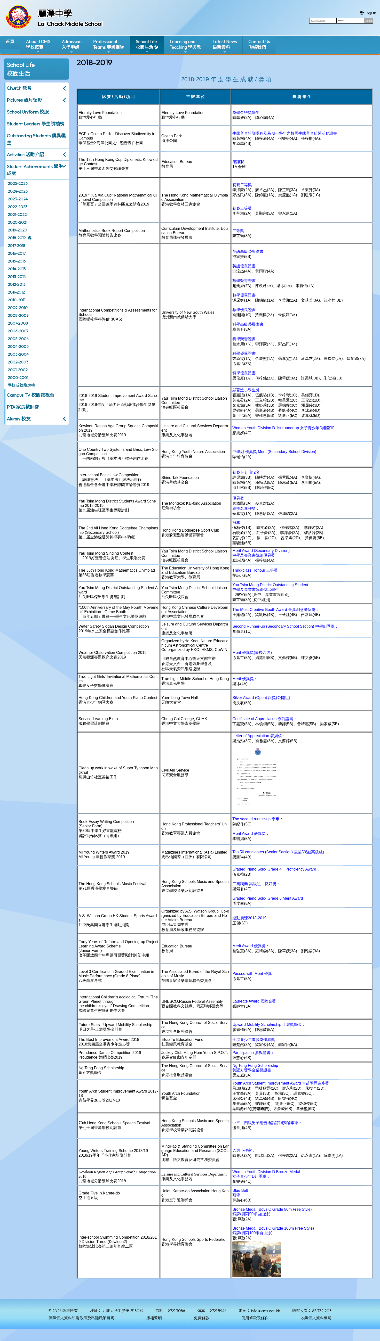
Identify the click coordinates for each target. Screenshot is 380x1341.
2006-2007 (18, 331)
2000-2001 (18, 377)
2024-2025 (18, 191)
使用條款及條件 (255, 1318)
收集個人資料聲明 (316, 1318)
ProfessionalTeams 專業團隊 (108, 46)
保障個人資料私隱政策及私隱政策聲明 (81, 1318)
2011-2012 (16, 292)
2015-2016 (17, 261)
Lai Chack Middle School (70, 24)
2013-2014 (17, 276)
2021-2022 (17, 214)
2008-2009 (18, 315)
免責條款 (201, 1318)
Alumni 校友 (19, 419)
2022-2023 (17, 206)
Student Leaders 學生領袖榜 (35, 124)
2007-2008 (18, 323)
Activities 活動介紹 (25, 154)
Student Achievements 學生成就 (35, 170)
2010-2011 (16, 299)
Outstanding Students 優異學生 (36, 139)
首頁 (10, 41)
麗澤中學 (55, 13)
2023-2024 (18, 199)
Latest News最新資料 (225, 46)
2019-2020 (17, 230)
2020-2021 (17, 222)
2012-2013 (16, 284)
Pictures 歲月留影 (24, 100)
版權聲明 (154, 1318)
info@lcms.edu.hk (265, 1310)
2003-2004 (18, 354)
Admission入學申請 (71, 46)
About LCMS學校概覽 (38, 46)
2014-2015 (17, 268)
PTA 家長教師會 (23, 407)
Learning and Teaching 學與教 (185, 46)
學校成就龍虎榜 (21, 385)
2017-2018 (16, 245)
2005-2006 (18, 338)
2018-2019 (17, 237)
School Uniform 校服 (28, 112)
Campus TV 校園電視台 (30, 395)
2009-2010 (18, 307)
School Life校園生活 (146, 46)
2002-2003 (18, 362)
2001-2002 (18, 369)
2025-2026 (18, 183)
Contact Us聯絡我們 (259, 44)
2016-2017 (16, 253)
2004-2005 (18, 346)
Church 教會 (19, 88)
